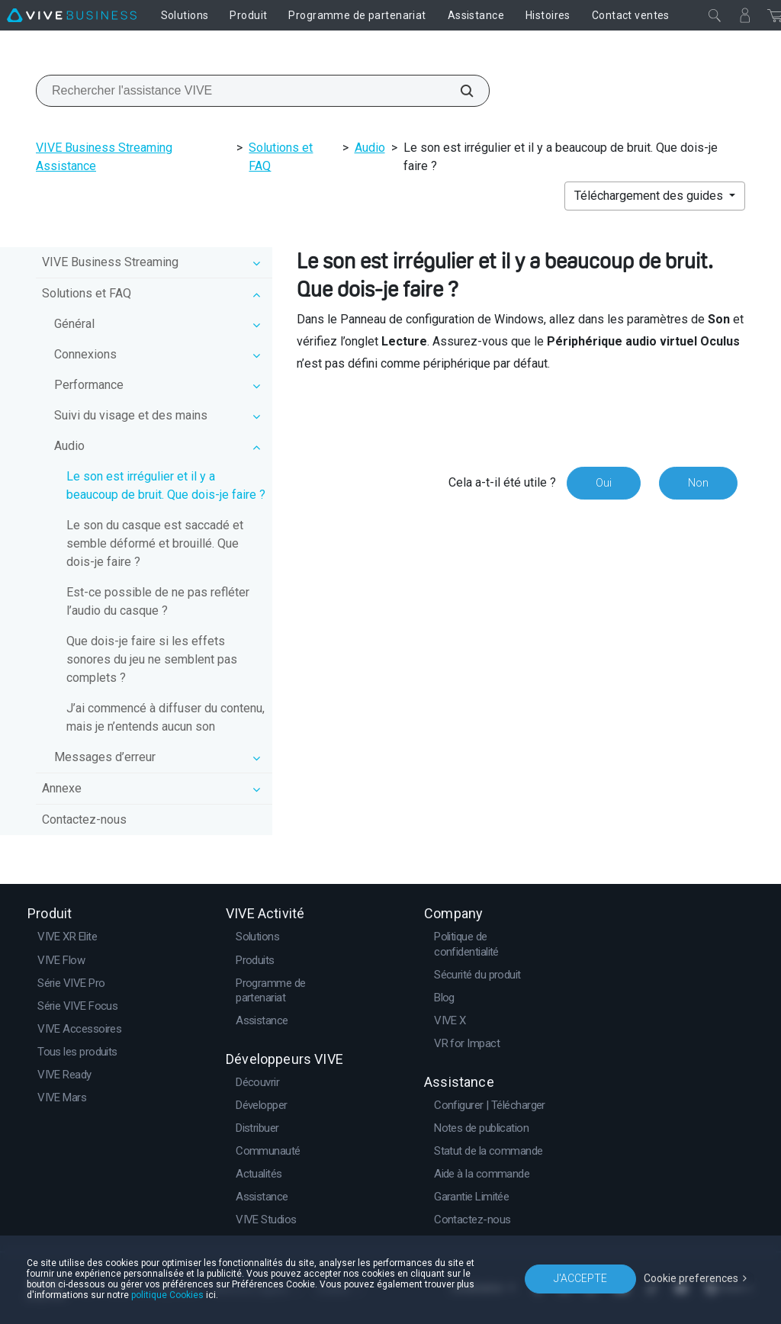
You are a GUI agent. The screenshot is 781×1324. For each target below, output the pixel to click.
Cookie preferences (691, 1278)
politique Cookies (167, 1295)
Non (698, 483)
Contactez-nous (84, 819)
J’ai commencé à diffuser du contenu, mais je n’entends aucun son (165, 717)
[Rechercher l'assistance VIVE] (458, 91)
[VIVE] (72, 15)
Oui (604, 483)
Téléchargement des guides (650, 195)
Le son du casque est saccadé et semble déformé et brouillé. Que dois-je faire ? (154, 543)
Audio (370, 147)
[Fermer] (714, 15)
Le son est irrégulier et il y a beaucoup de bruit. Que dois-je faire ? (165, 485)
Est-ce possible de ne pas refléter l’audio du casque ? (157, 601)
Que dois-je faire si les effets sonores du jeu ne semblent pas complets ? (151, 659)
